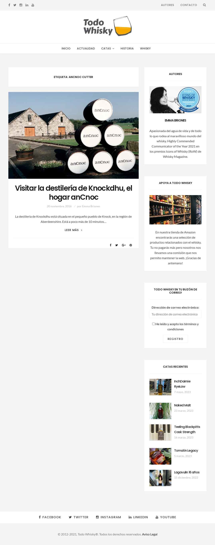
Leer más (73, 230)
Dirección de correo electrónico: (175, 307)
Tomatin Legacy (186, 450)
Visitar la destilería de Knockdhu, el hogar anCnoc (73, 192)
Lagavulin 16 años (186, 472)
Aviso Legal (149, 534)
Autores (167, 5)
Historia (127, 48)
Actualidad (86, 48)
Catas (106, 48)
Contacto (188, 5)
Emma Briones (91, 206)
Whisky (145, 48)
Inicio (66, 48)
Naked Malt (182, 405)
